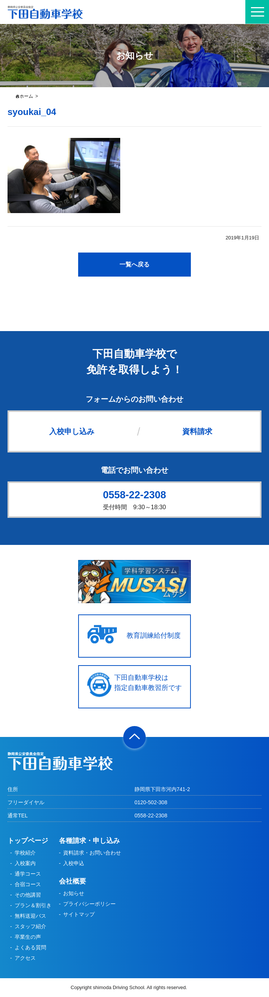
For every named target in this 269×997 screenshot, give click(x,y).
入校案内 (25, 863)
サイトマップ (79, 914)
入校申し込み (71, 431)
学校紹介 (25, 853)
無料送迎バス (30, 916)
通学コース (28, 874)
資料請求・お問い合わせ (92, 853)
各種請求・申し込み (89, 840)
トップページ (28, 840)
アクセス (25, 958)
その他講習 (28, 895)
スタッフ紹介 (30, 926)
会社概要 (72, 881)
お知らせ (73, 893)
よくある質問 (30, 947)
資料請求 (197, 431)
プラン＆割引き (33, 905)
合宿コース (28, 884)
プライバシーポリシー (89, 904)
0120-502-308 (150, 802)
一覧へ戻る (134, 264)
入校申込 (73, 863)
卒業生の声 (28, 937)
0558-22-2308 (134, 495)
